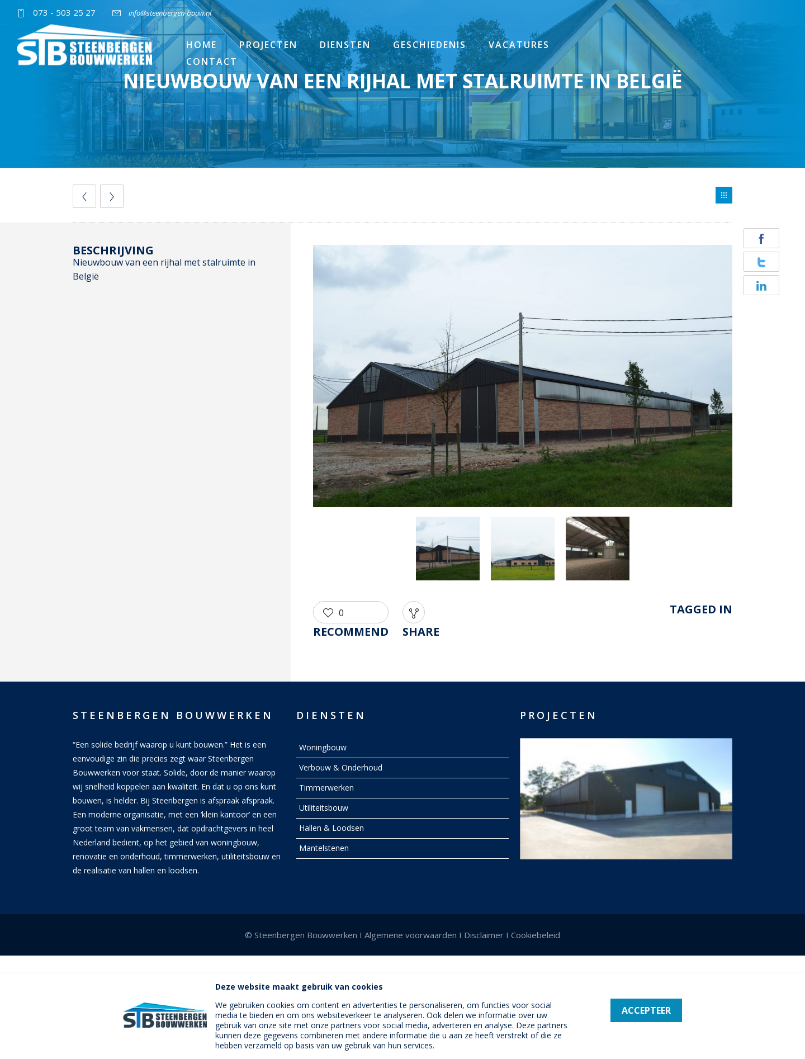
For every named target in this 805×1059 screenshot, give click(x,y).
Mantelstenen (324, 848)
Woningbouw (323, 747)
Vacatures (519, 45)
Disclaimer (484, 934)
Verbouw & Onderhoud (340, 767)
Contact (212, 61)
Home (201, 45)
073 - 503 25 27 (64, 12)
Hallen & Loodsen (331, 827)
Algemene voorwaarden (410, 934)
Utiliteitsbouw (323, 807)
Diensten (345, 45)
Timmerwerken (326, 787)
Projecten (268, 45)
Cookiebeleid (535, 934)
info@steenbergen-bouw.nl (170, 13)
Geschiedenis (429, 45)
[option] (522, 378)
